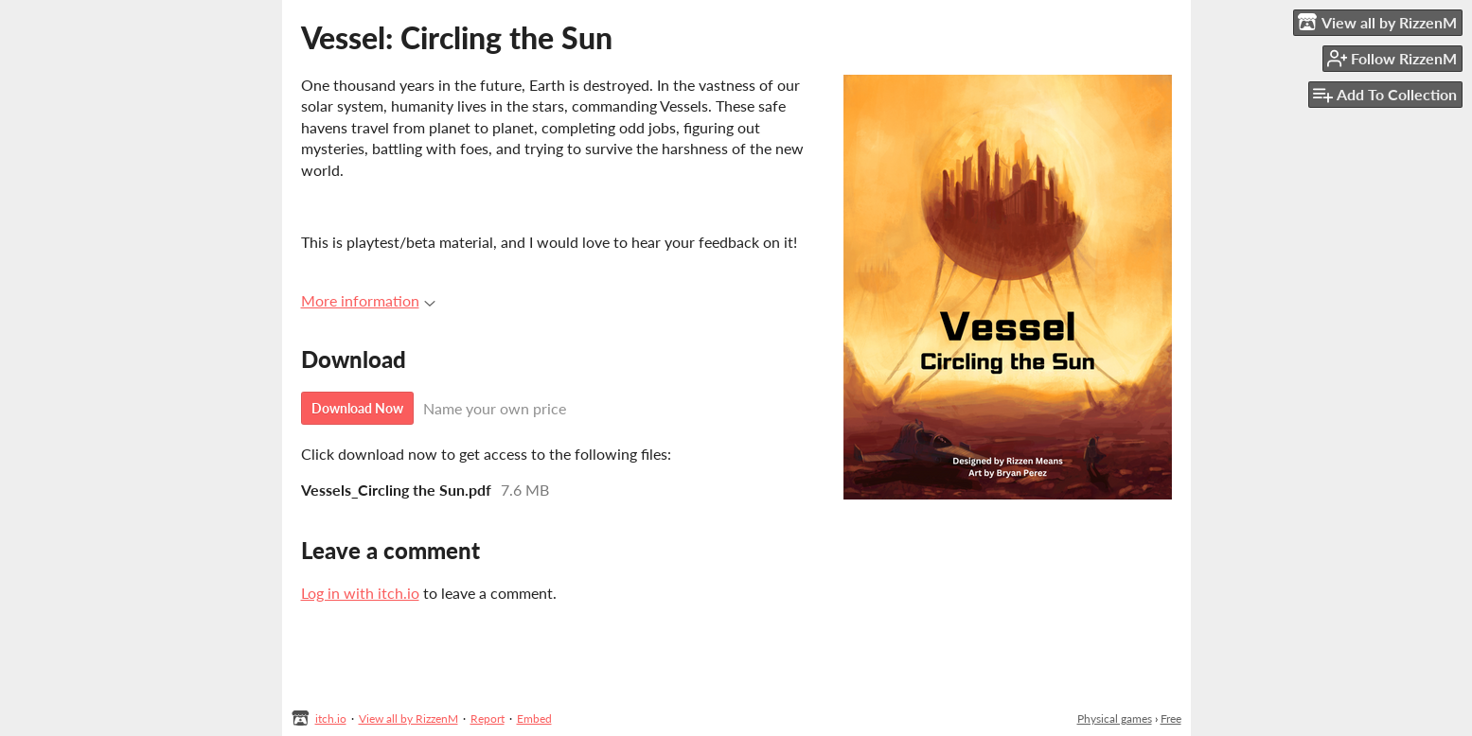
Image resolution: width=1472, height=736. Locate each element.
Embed (534, 718)
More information (368, 300)
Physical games (1114, 718)
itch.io (330, 718)
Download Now (357, 408)
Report (487, 718)
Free (1171, 718)
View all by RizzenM (408, 718)
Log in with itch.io (360, 593)
